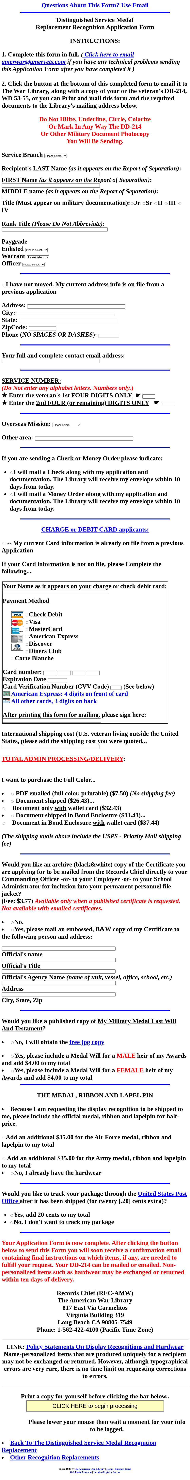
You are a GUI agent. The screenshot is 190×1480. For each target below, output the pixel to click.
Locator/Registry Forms (106, 1472)
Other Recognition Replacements (54, 1457)
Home (109, 1468)
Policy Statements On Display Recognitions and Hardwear (104, 1346)
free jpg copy (86, 1041)
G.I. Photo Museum (81, 1472)
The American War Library (89, 1468)
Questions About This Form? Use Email (95, 5)
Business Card (123, 1468)
